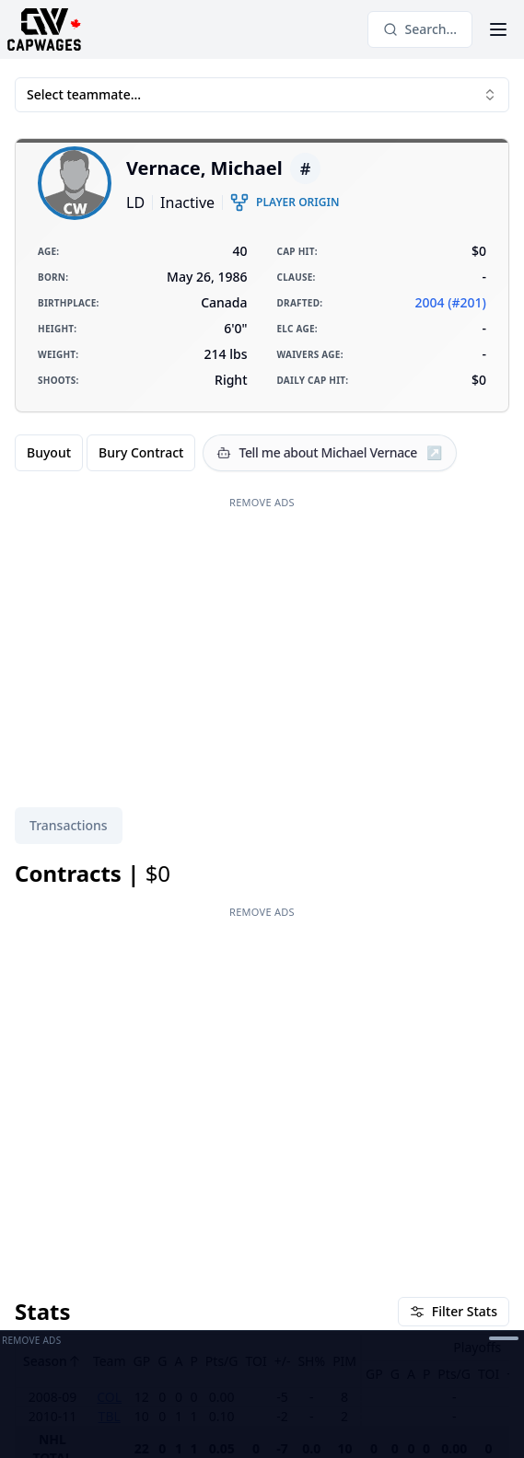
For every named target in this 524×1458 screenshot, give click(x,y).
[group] (105, 452)
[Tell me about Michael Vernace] (329, 452)
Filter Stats (453, 1311)
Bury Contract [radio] (141, 452)
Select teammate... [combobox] (262, 94)
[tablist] (68, 825)
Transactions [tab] (68, 825)
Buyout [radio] (49, 452)
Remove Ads (262, 502)
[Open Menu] (498, 29)
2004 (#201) (450, 302)
